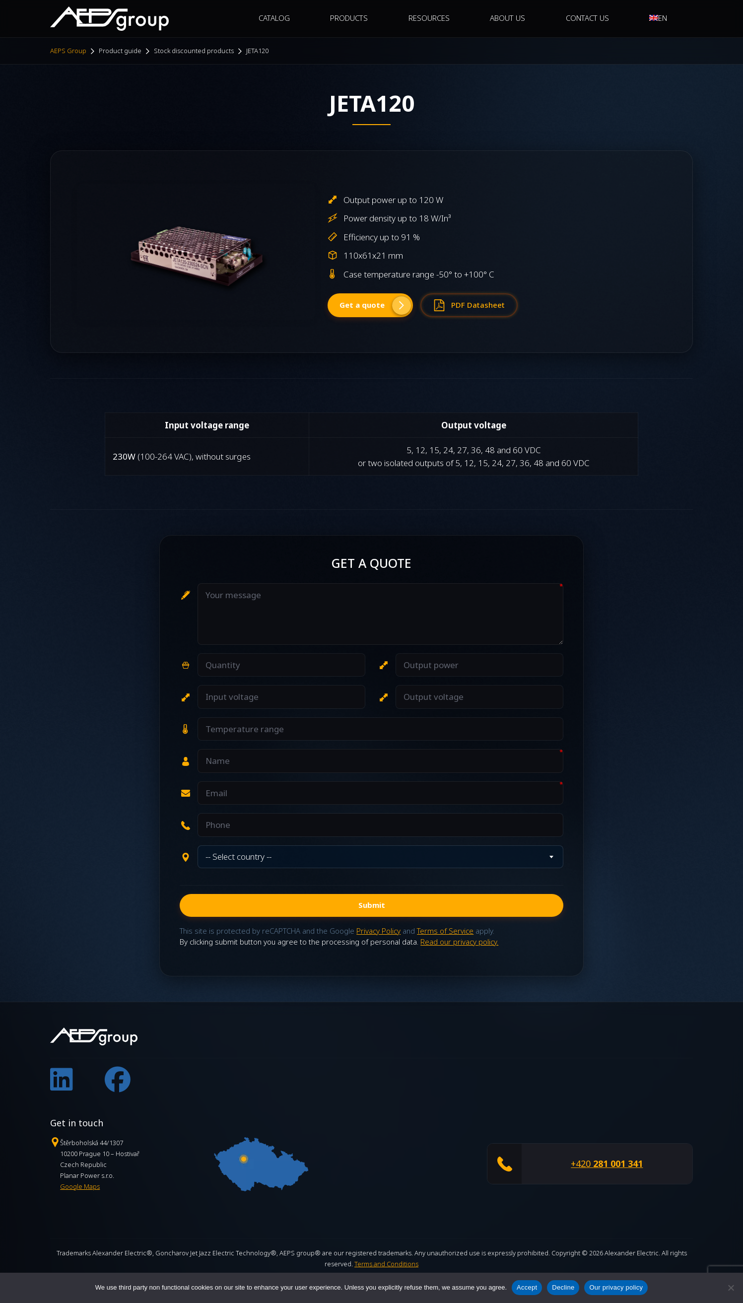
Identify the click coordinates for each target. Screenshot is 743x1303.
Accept (527, 1287)
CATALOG (274, 18)
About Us (507, 18)
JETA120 (257, 50)
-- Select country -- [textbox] (238, 856)
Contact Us (587, 18)
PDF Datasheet (469, 305)
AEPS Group (68, 50)
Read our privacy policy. (459, 942)
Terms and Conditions (386, 1263)
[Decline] (731, 1288)
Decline (563, 1287)
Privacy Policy (378, 931)
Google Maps (80, 1186)
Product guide (120, 50)
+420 (607, 1164)
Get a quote (375, 305)
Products (349, 18)
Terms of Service (445, 931)
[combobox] (380, 856)
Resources (429, 18)
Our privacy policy (616, 1287)
